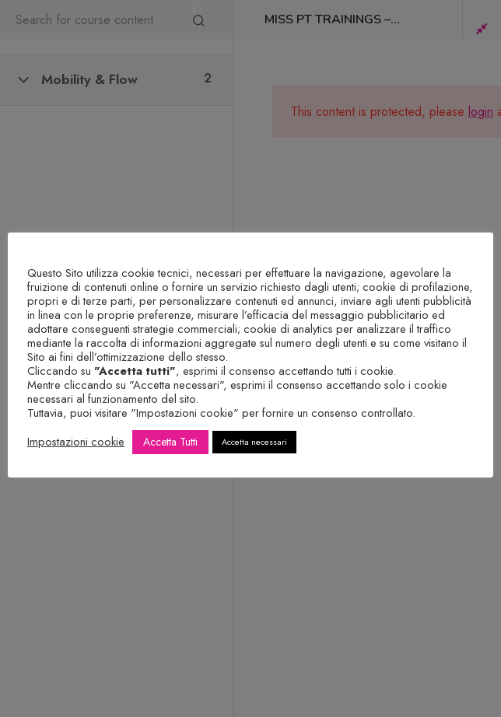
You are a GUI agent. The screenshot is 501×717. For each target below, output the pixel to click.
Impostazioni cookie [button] (75, 442)
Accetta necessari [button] (254, 441)
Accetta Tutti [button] (170, 441)
